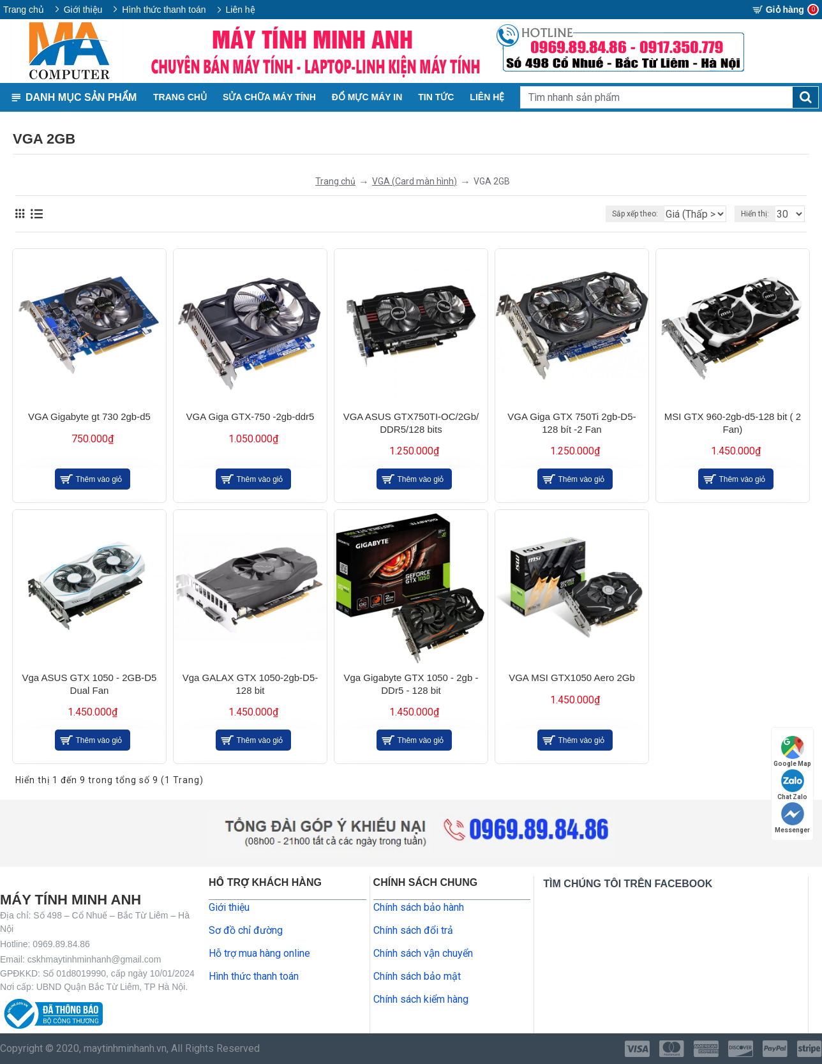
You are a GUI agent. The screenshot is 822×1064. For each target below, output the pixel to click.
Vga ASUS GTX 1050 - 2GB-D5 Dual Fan (89, 684)
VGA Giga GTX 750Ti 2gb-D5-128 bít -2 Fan (571, 423)
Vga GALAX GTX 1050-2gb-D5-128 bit (250, 684)
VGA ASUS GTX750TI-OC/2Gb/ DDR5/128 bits (411, 423)
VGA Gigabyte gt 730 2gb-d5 (89, 416)
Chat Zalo (792, 784)
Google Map (792, 751)
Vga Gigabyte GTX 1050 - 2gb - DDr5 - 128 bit (410, 684)
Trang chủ (335, 181)
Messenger (792, 818)
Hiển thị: (759, 213)
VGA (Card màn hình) (414, 181)
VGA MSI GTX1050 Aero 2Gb (572, 677)
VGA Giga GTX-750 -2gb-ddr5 (250, 416)
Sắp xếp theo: (615, 213)
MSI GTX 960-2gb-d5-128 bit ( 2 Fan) (732, 423)
